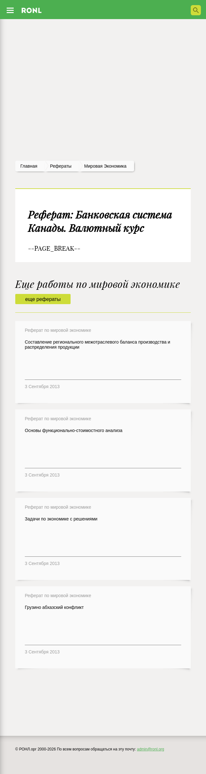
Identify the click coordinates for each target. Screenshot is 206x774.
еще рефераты (42, 299)
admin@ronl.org (150, 749)
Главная (28, 166)
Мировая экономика (105, 166)
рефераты (61, 166)
